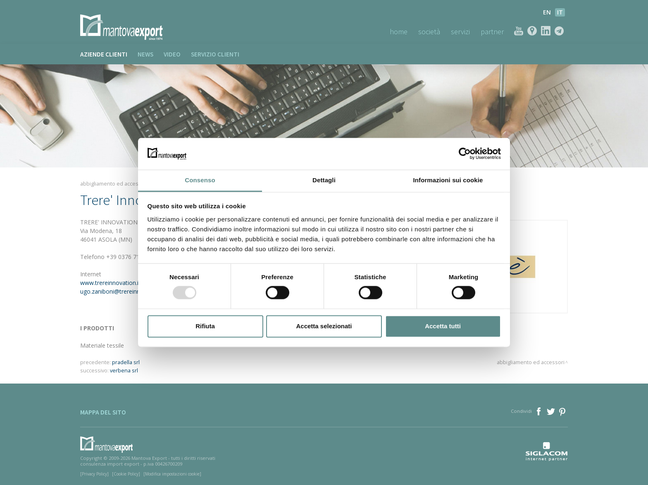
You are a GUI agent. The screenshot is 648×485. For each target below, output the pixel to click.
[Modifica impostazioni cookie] (172, 474)
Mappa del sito (103, 412)
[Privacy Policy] (94, 474)
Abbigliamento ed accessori (114, 183)
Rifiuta (205, 326)
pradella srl (126, 362)
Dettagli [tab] (324, 180)
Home (398, 31)
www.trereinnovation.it (110, 283)
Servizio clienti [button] (215, 54)
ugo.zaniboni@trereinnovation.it (122, 291)
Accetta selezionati (324, 326)
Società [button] (429, 31)
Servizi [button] (460, 31)
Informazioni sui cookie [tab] (448, 180)
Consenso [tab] (200, 180)
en (547, 12)
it (560, 12)
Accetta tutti (443, 326)
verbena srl (124, 370)
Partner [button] (492, 31)
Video (172, 54)
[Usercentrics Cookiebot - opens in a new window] (465, 154)
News (145, 54)
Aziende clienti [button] (103, 54)
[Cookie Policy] (126, 474)
